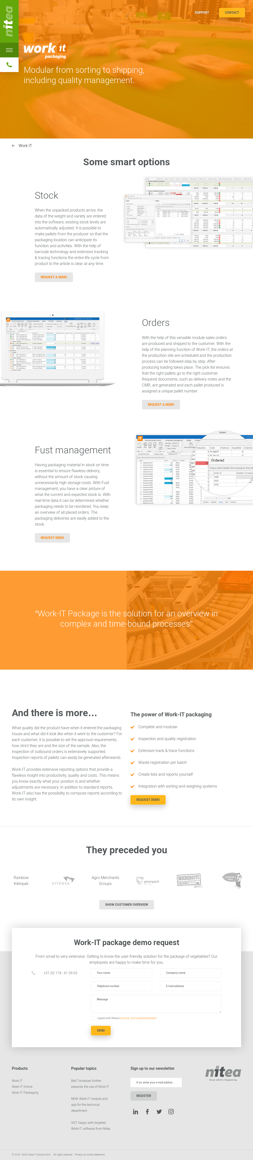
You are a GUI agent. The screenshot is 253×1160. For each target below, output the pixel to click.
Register (143, 1096)
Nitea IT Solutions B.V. (9, 21)
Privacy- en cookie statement (90, 1154)
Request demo (52, 538)
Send (101, 1030)
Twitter (159, 1111)
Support (202, 12)
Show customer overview (126, 905)
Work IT (25, 145)
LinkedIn (135, 1111)
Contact (232, 12)
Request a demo (54, 277)
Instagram (171, 1111)
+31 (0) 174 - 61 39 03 (60, 973)
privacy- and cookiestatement (138, 1018)
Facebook (147, 1111)
